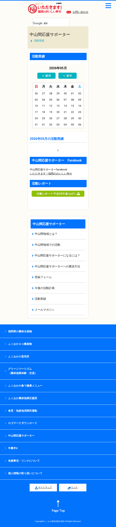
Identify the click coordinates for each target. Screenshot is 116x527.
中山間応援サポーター (50, 34)
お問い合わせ (77, 12)
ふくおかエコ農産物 (20, 343)
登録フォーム (43, 277)
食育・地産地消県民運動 (22, 410)
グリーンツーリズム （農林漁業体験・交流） (22, 371)
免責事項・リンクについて (24, 460)
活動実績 (40, 298)
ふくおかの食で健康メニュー (25, 385)
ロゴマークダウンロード (22, 423)
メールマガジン (45, 309)
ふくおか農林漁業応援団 (22, 398)
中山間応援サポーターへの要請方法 (57, 266)
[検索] (46, 23)
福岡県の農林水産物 (20, 331)
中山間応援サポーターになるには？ (57, 255)
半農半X (13, 448)
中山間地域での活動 (47, 244)
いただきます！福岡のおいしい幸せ (51, 173)
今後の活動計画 (45, 288)
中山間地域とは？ (46, 233)
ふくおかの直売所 (18, 356)
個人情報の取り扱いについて (25, 473)
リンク (73, 487)
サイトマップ (43, 487)
